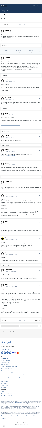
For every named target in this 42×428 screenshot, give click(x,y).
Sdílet (10, 326)
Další (37, 24)
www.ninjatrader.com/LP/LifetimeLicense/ (10, 125)
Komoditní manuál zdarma (6, 370)
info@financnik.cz (5, 349)
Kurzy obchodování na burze (7, 395)
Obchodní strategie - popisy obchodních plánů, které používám (15, 377)
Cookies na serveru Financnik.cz (24, 415)
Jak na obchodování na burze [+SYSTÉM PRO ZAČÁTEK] (13, 374)
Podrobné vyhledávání (6, 360)
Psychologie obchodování (7, 372)
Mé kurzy (10, 2)
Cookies (25, 422)
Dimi (3, 18)
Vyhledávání (4, 387)
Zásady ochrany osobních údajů (8, 415)
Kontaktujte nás (18, 422)
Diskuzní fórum (4, 381)
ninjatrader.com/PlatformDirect (8, 155)
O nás (2, 391)
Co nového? (3, 2)
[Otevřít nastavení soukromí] (2, 426)
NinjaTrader (12, 19)
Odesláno (10, 31)
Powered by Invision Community (21, 424)
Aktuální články (4, 358)
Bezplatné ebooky (5, 364)
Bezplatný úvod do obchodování (8, 393)
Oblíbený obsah (4, 385)
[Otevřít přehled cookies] (4, 426)
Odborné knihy (4, 397)
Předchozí (6, 24)
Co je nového (4, 383)
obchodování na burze (17, 402)
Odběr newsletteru (5, 362)
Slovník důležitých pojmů (6, 368)
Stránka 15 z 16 (22, 24)
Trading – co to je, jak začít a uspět (9, 366)
